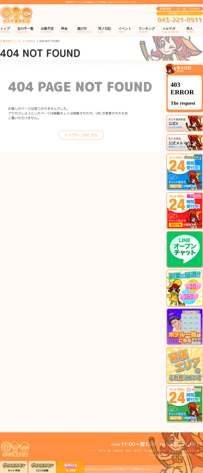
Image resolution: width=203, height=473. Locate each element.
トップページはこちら (81, 135)
